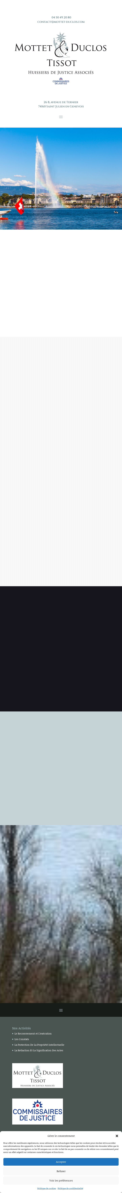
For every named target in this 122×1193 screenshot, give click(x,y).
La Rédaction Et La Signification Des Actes (39, 1050)
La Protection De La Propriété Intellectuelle (39, 1045)
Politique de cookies (46, 1188)
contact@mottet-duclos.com (61, 22)
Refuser (61, 1171)
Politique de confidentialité (70, 1188)
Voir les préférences (61, 1180)
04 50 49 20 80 (61, 17)
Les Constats (22, 1039)
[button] (117, 1136)
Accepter (61, 1162)
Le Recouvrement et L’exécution (33, 1033)
